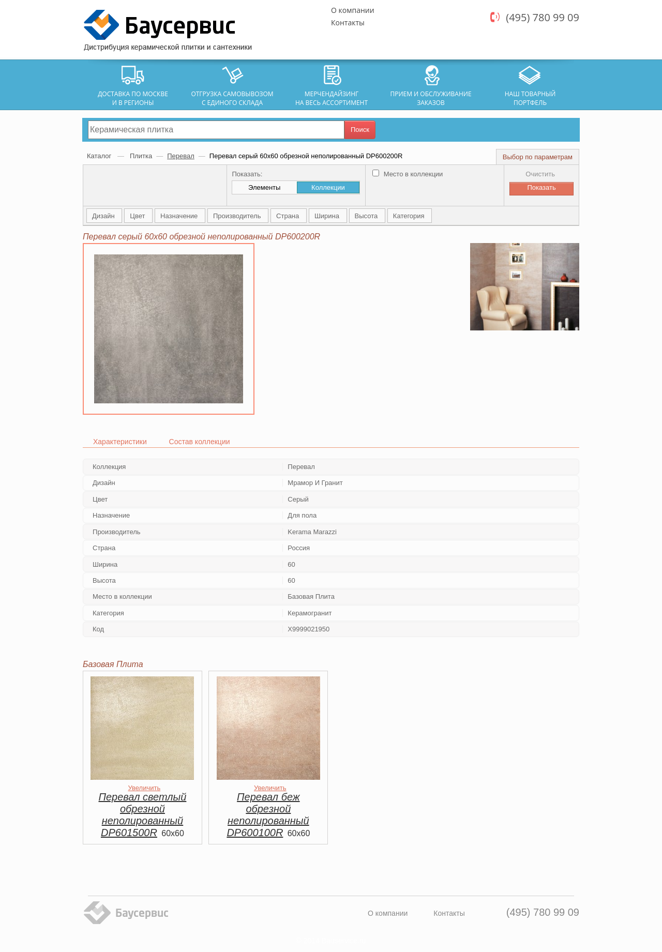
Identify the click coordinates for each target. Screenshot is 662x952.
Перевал (180, 156)
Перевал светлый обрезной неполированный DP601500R (143, 814)
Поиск (360, 129)
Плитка (141, 156)
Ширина (327, 216)
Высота (367, 216)
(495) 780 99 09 (542, 17)
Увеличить (144, 788)
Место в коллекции (407, 174)
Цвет (138, 216)
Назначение (180, 216)
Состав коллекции (199, 441)
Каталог (100, 156)
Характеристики (120, 441)
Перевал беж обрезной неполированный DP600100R (268, 814)
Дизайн (104, 216)
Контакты (348, 22)
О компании (352, 10)
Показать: (247, 174)
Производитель (238, 216)
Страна (288, 216)
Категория (409, 216)
